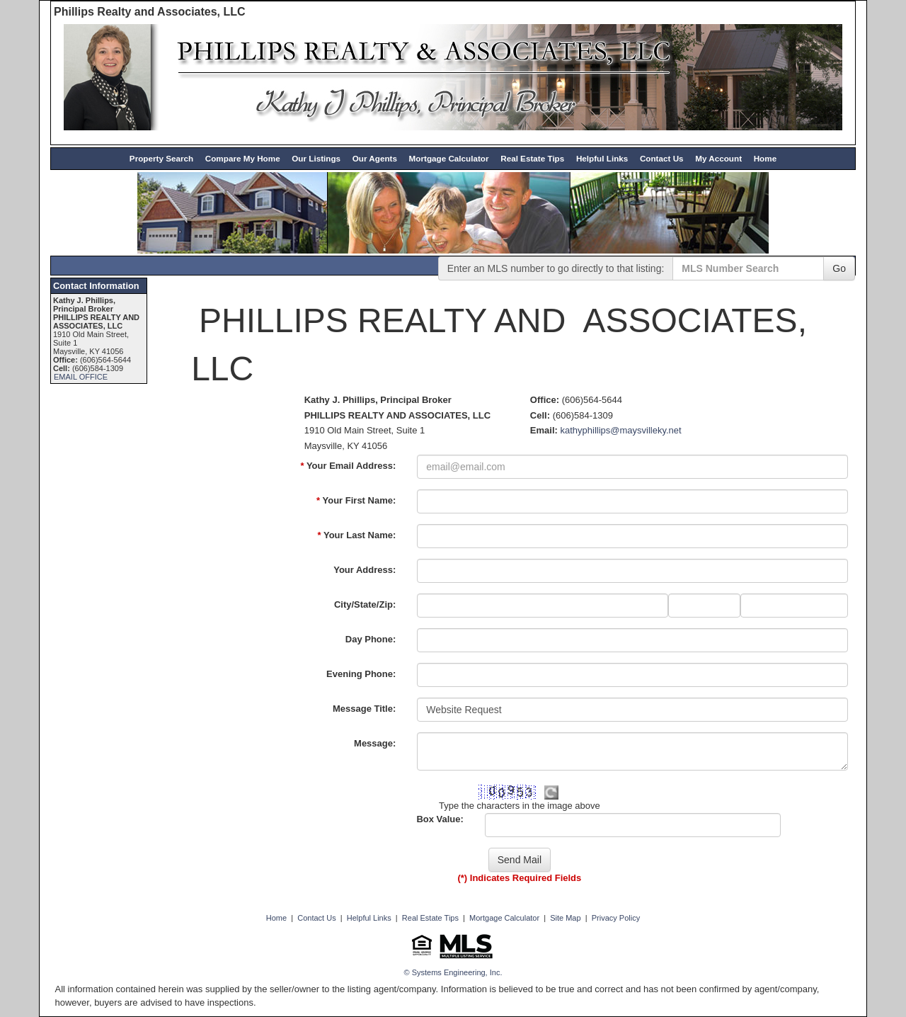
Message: (375, 743)
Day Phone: (370, 639)
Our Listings (316, 158)
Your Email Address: (348, 465)
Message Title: (364, 708)
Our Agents (374, 158)
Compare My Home (242, 158)
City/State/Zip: (365, 604)
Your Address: (364, 569)
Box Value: (439, 819)
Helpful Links (602, 158)
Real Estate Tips (532, 158)
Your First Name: (356, 500)
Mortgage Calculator (449, 158)
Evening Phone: (361, 674)
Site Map (565, 918)
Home (765, 158)
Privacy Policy (616, 918)
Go (839, 268)
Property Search (161, 158)
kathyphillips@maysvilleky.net (620, 430)
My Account (718, 158)
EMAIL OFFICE (81, 377)
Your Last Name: (357, 535)
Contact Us (662, 158)
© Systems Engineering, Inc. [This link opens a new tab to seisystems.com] (453, 972)
